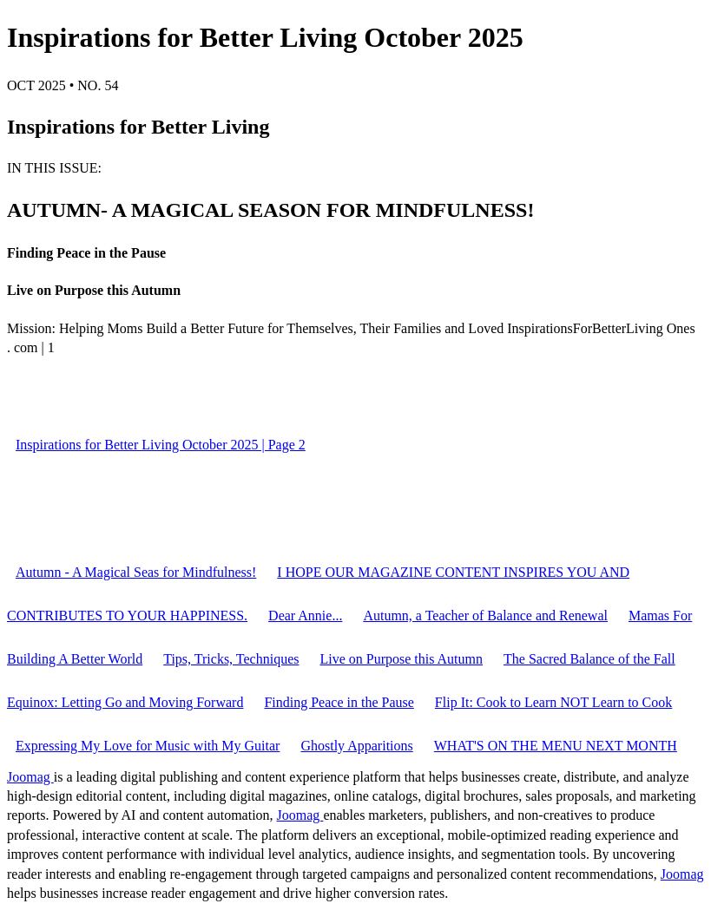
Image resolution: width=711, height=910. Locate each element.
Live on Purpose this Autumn (401, 658)
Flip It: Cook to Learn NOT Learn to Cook (553, 702)
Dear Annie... (305, 615)
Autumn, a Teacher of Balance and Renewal (485, 615)
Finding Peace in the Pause (338, 702)
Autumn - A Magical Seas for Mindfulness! (136, 572)
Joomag (30, 776)
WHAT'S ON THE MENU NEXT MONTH (555, 745)
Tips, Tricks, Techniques (231, 658)
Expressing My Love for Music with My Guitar (148, 745)
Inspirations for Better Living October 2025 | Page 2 (161, 444)
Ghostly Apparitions (356, 745)
